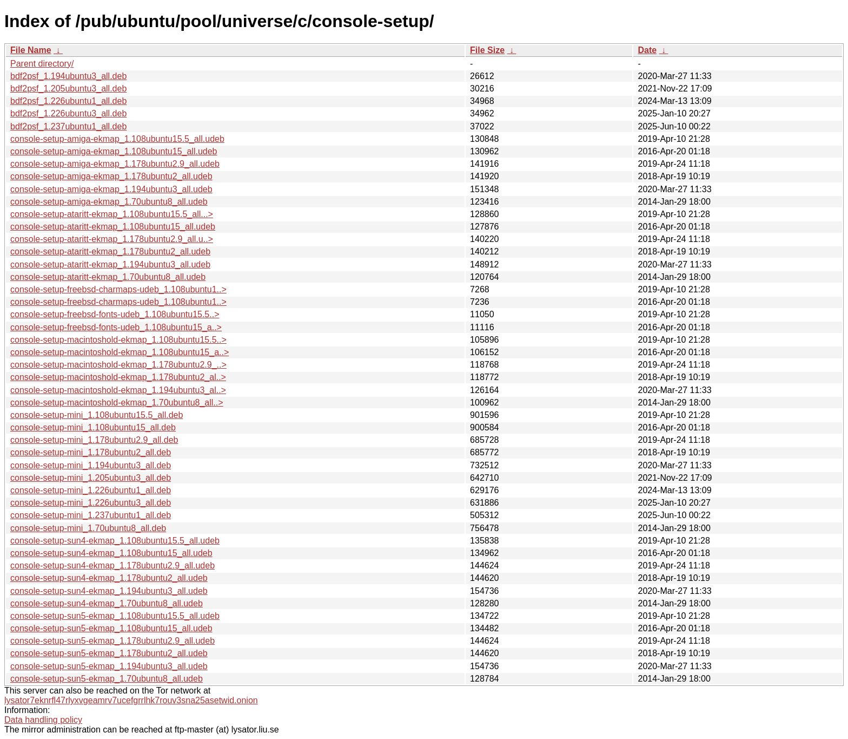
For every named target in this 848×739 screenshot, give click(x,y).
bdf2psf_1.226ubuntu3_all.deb (68, 113)
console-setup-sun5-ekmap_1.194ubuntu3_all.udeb (109, 666)
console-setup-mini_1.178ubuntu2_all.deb (90, 452)
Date (647, 50)
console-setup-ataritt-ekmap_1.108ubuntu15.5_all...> (111, 214)
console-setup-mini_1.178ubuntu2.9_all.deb (94, 439)
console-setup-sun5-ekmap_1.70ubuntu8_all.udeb (106, 678)
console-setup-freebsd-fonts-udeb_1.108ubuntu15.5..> (115, 314)
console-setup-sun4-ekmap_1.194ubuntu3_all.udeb (109, 591)
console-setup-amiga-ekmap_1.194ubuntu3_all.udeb (111, 189)
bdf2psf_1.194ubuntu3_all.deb (68, 76)
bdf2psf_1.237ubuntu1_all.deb (68, 126)
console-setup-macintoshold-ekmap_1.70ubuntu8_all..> (116, 402)
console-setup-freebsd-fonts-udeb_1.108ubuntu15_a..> (116, 327)
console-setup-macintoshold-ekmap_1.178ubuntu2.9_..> (118, 364)
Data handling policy (43, 719)
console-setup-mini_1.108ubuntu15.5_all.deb (96, 415)
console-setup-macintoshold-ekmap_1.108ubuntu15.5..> (118, 339)
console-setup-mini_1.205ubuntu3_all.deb (90, 477)
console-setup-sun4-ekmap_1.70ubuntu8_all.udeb (106, 603)
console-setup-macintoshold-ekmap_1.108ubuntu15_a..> (119, 352)
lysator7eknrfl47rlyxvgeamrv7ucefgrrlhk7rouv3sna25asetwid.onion (131, 700)
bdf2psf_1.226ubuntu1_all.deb (68, 101)
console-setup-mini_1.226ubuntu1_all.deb (90, 490)
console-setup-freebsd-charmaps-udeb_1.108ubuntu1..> (118, 289)
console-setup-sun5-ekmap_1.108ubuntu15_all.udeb (111, 628)
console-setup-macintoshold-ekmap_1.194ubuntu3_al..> (118, 390)
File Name (30, 50)
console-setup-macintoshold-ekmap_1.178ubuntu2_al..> (118, 377)
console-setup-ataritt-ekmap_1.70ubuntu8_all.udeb (108, 277)
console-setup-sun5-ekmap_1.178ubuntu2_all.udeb (109, 653)
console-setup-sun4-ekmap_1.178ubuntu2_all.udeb (109, 578)
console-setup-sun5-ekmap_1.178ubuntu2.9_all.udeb (112, 640)
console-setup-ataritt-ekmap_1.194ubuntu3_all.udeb (110, 264)
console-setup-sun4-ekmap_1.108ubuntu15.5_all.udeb (115, 540)
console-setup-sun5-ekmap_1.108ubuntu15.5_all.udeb (115, 615)
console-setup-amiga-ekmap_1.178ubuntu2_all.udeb (111, 176)
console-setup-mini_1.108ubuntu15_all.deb (93, 427)
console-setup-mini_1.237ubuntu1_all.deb (90, 515)
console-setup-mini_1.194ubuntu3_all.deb (90, 465)
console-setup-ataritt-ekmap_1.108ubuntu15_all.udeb (112, 226)
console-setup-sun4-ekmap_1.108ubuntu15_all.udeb (111, 553)
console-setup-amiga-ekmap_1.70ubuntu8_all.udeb (109, 201)
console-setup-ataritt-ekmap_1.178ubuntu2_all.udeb (110, 251)
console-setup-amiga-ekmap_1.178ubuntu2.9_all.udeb (115, 163)
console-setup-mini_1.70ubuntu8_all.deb (88, 528)
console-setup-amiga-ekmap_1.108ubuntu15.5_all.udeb (117, 138)
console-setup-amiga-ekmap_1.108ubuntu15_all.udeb (113, 151)
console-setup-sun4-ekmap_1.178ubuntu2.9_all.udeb (112, 565)
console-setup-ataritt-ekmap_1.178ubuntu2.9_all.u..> (111, 239)
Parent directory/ (42, 63)
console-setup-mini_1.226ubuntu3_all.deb (90, 502)
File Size (487, 50)
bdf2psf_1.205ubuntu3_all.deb (68, 88)
